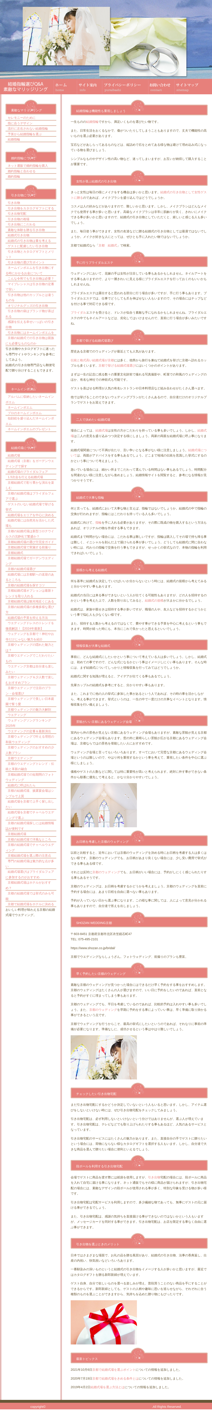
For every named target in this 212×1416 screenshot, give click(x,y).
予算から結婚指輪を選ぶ (25, 134)
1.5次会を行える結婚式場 (25, 477)
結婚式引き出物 (18, 235)
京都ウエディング (20, 758)
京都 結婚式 (107, 245)
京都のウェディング (106, 872)
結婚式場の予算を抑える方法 (28, 617)
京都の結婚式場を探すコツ (26, 585)
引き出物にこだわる (22, 224)
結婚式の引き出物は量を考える (29, 240)
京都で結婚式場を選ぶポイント (114, 1369)
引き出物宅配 (17, 213)
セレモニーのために (22, 117)
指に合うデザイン (20, 123)
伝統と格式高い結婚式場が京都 (92, 360)
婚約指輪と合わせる (22, 171)
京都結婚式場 (17, 834)
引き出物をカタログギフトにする (31, 208)
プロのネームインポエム (25, 413)
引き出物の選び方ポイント (26, 262)
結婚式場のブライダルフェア (28, 471)
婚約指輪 (14, 176)
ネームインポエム (20, 407)
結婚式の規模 (154, 600)
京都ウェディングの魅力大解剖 (29, 709)
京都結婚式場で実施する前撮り (29, 547)
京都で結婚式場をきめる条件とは (115, 1378)
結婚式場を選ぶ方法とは (108, 1387)
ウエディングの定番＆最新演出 (29, 731)
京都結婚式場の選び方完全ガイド (31, 542)
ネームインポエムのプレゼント (29, 429)
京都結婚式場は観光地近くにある (31, 601)
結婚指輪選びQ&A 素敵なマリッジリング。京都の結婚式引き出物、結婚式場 (99, 1406)
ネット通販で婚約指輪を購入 (28, 165)
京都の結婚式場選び (22, 569)
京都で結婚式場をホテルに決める (31, 904)
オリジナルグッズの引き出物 (28, 305)
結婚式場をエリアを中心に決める (31, 515)
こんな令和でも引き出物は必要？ (31, 278)
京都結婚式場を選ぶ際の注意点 (29, 855)
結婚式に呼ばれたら (22, 785)
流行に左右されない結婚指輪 (28, 128)
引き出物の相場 (18, 219)
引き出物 (14, 202)
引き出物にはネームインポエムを (31, 332)
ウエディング (17, 715)
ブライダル (78, 312)
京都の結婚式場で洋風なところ (29, 839)
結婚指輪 (14, 139)
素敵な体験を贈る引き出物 (26, 230)
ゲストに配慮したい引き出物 (28, 246)
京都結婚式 (15, 553)
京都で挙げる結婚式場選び (117, 365)
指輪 (98, 522)
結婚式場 (14, 455)
